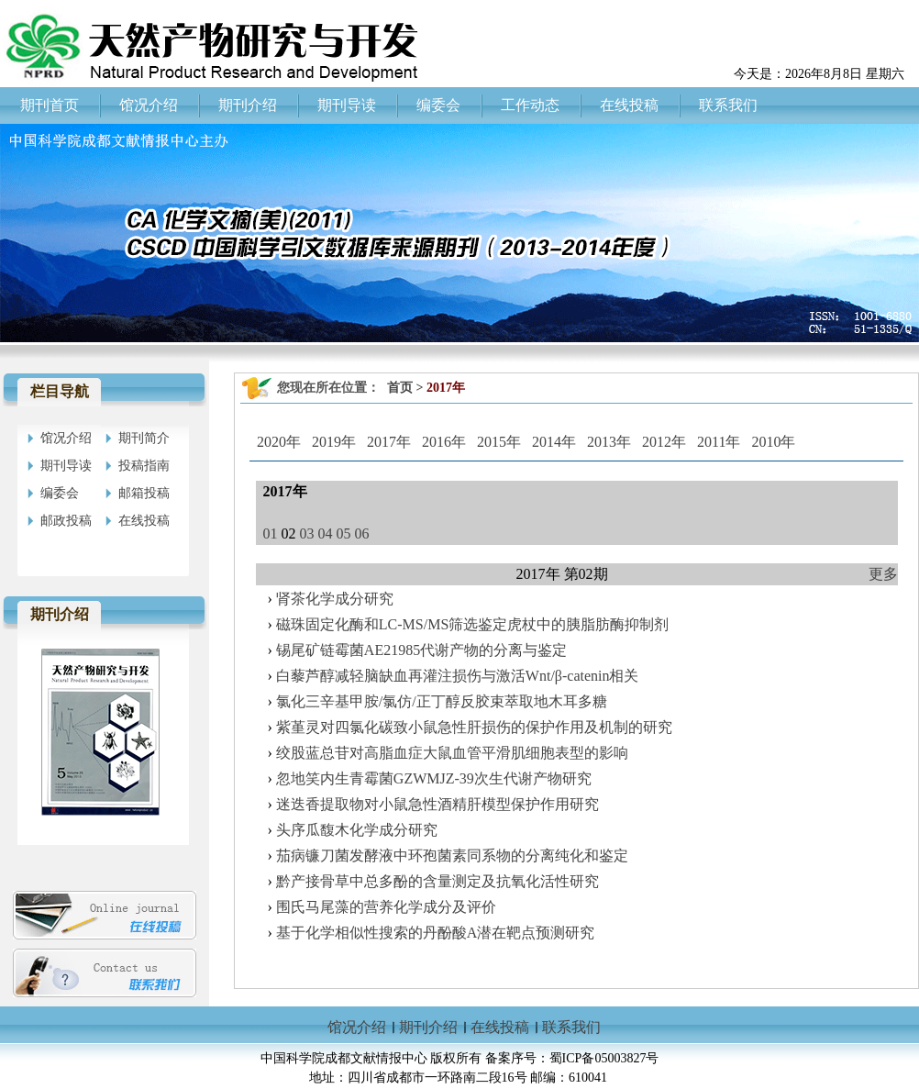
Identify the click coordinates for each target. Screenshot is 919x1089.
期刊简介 (144, 438)
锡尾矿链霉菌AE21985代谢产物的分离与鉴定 (421, 650)
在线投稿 (144, 521)
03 (307, 533)
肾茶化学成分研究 (334, 598)
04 (325, 533)
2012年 (664, 442)
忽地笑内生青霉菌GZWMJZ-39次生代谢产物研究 (434, 778)
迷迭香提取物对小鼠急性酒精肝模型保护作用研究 (437, 804)
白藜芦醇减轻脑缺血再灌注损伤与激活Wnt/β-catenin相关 (457, 675)
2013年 (609, 442)
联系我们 (571, 1027)
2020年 (279, 442)
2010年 (773, 442)
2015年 (499, 442)
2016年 (444, 442)
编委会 (59, 493)
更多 (883, 574)
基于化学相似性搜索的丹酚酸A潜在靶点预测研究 (435, 932)
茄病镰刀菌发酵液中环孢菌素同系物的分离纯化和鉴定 (452, 855)
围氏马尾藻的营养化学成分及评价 (386, 907)
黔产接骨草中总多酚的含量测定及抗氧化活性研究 (437, 881)
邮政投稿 (66, 521)
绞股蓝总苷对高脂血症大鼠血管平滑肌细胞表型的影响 (452, 753)
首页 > (406, 387)
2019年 (334, 442)
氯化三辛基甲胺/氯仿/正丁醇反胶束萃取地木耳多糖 (441, 701)
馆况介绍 (66, 438)
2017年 (389, 442)
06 (362, 533)
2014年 (554, 442)
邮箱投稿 (144, 493)
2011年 (718, 442)
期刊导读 (66, 465)
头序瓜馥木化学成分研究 (356, 830)
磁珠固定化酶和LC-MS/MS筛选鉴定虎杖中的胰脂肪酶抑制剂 (472, 624)
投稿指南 (144, 465)
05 (344, 533)
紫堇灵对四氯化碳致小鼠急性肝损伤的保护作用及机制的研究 (474, 727)
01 (270, 533)
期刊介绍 (428, 1027)
